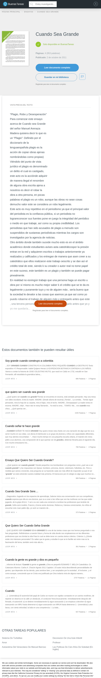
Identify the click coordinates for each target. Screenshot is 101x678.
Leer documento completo (57, 67)
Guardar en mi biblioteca (56, 77)
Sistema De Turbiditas (12, 638)
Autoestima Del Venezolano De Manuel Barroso (24, 647)
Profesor (56, 642)
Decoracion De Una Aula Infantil (67, 638)
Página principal (11, 12)
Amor (4, 642)
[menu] (96, 4)
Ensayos (29, 12)
